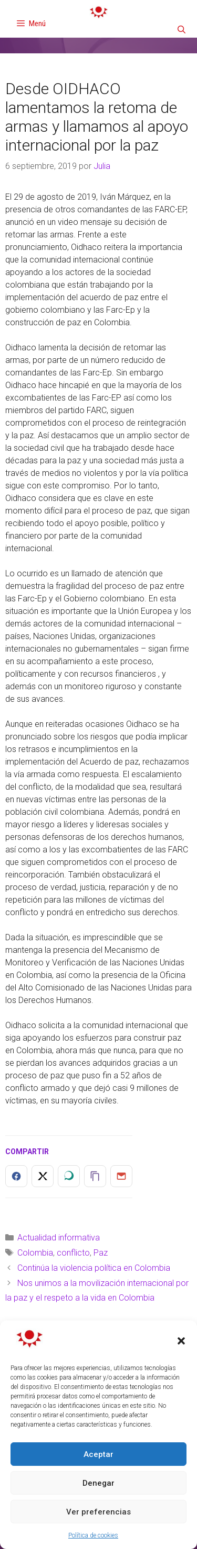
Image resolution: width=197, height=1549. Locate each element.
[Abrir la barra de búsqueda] (181, 29)
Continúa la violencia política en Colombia (93, 1268)
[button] (181, 1341)
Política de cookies (93, 1535)
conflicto (73, 1253)
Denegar (98, 1483)
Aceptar (98, 1454)
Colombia (35, 1253)
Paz (101, 1253)
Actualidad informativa (58, 1238)
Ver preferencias (98, 1512)
